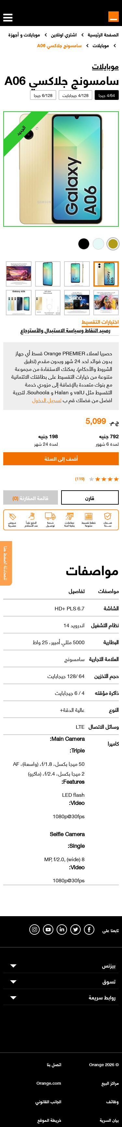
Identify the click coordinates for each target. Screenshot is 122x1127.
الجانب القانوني (48, 1101)
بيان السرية (109, 1120)
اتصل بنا (54, 1064)
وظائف (112, 1101)
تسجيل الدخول (46, 399)
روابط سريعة (102, 997)
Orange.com (48, 1083)
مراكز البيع (110, 1083)
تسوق (108, 981)
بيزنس (108, 965)
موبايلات (105, 66)
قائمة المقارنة (30, 497)
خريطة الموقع (49, 1120)
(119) (80, 478)
